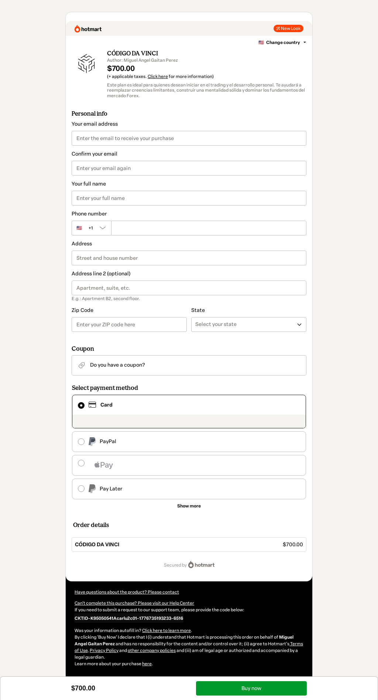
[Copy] (128, 618)
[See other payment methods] (189, 506)
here (147, 663)
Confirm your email (94, 154)
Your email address (95, 124)
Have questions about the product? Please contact (127, 592)
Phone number (89, 214)
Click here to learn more (166, 630)
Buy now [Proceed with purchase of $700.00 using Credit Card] (251, 688)
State (198, 310)
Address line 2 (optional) (101, 274)
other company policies (152, 650)
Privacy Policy (104, 650)
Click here (158, 76)
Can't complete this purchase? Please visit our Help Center (134, 603)
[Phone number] (208, 228)
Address (82, 244)
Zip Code (82, 310)
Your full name (89, 184)
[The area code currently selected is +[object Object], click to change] (91, 228)
